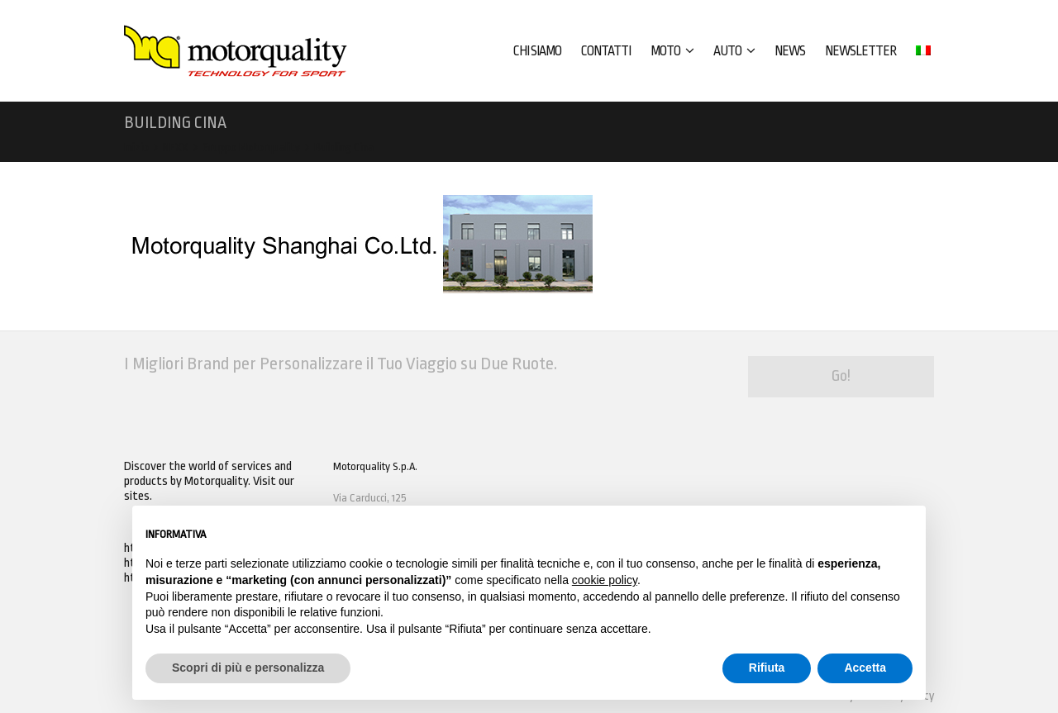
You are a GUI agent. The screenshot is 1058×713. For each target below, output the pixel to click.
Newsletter (860, 51)
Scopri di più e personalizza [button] (248, 667)
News (789, 51)
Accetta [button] (865, 667)
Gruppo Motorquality (251, 147)
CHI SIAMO (537, 51)
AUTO (734, 51)
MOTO (672, 51)
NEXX (175, 147)
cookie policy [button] (604, 580)
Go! (841, 376)
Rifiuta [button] (767, 667)
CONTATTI (606, 51)
